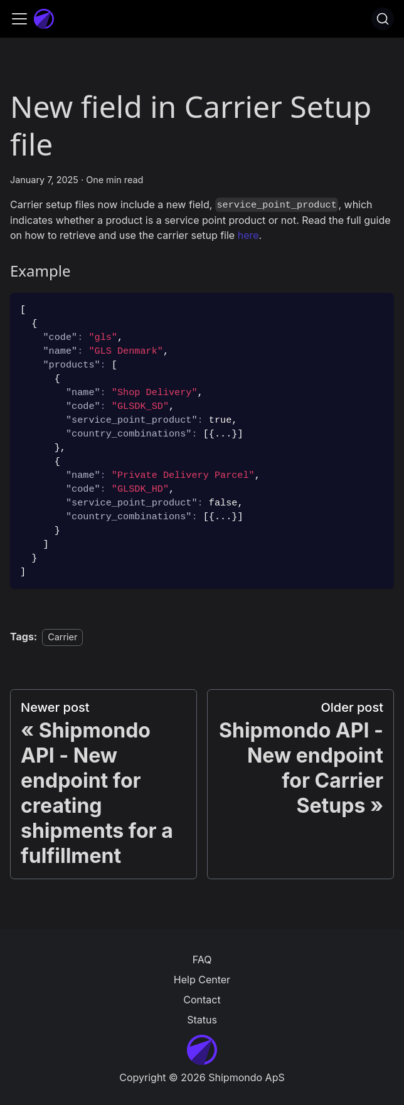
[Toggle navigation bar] (19, 18)
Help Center (202, 979)
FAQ (202, 959)
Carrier (62, 637)
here (248, 235)
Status (202, 1019)
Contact (201, 999)
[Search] (382, 19)
